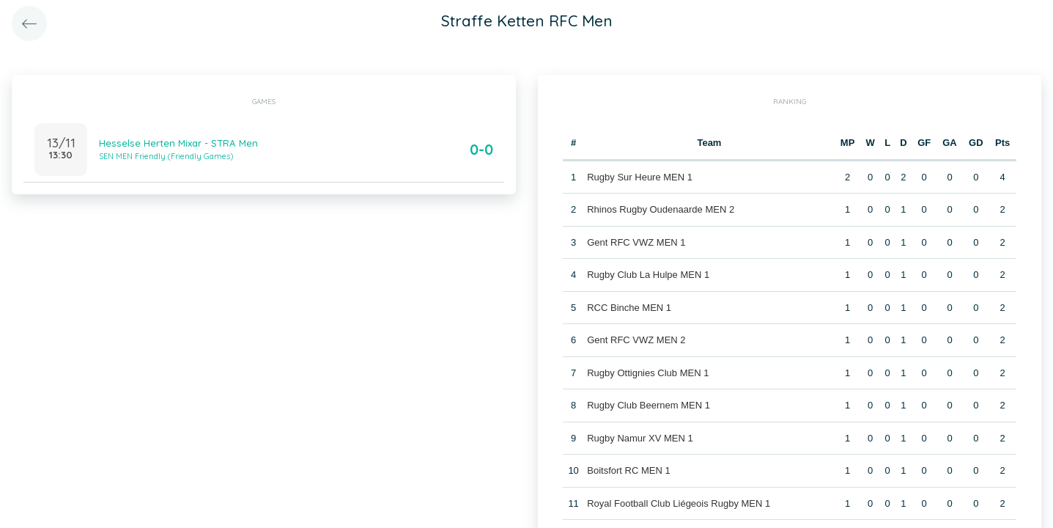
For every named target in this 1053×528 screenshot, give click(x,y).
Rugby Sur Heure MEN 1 (639, 177)
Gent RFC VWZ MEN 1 (636, 242)
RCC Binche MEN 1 (629, 307)
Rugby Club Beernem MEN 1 (648, 405)
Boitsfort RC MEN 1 (628, 470)
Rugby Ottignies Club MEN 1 (648, 372)
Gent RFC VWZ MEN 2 (636, 339)
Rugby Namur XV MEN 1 (640, 438)
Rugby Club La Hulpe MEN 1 (648, 274)
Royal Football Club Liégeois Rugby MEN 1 (678, 503)
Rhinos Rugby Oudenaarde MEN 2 (660, 209)
